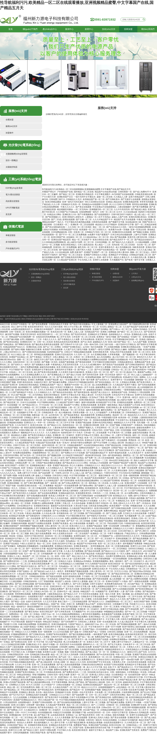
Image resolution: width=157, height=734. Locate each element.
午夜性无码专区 (111, 473)
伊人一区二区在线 (108, 624)
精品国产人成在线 (63, 581)
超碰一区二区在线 (104, 197)
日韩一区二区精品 (32, 614)
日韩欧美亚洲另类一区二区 (134, 445)
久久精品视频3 (15, 581)
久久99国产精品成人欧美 (127, 680)
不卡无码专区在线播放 (88, 594)
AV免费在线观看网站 (22, 453)
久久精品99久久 (31, 710)
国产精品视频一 (10, 460)
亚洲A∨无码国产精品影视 (14, 682)
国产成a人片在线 (73, 375)
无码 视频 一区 (143, 422)
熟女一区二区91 (44, 543)
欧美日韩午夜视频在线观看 (134, 707)
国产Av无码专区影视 (105, 654)
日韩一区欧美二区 (76, 232)
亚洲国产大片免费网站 (74, 488)
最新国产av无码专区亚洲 (61, 506)
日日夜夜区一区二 (61, 224)
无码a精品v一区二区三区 (77, 541)
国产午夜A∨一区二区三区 (120, 329)
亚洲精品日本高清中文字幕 (60, 725)
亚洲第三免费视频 (108, 332)
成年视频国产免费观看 (132, 543)
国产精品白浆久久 (30, 405)
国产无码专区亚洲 (90, 375)
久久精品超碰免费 (83, 569)
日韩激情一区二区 (102, 470)
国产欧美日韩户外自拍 (140, 478)
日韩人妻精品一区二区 (62, 357)
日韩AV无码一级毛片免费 (58, 674)
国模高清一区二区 (117, 647)
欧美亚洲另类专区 (36, 327)
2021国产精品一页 (135, 584)
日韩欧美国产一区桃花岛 (132, 425)
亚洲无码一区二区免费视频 (65, 247)
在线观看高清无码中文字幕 (47, 609)
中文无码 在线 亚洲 (91, 707)
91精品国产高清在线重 (46, 443)
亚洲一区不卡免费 (113, 627)
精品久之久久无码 (78, 662)
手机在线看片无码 (115, 523)
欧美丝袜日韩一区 (77, 390)
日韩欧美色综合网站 (112, 390)
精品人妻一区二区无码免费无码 (21, 687)
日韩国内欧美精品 (55, 488)
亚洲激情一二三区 (19, 617)
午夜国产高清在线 (8, 639)
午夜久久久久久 (67, 207)
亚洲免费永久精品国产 (118, 324)
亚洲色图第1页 (43, 624)
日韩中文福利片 (96, 584)
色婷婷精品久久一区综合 (119, 334)
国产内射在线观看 (100, 579)
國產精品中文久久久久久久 (32, 432)
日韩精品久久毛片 (74, 199)
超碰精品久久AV (100, 342)
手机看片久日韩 (10, 624)
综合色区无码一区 (27, 531)
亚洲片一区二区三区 (79, 674)
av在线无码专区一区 (96, 712)
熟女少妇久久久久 (80, 556)
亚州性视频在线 (97, 546)
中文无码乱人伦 (85, 260)
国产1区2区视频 (72, 649)
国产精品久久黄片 (31, 730)
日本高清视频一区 (103, 242)
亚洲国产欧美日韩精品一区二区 (28, 672)
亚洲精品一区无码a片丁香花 (92, 397)
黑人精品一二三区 (102, 245)
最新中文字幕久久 (97, 730)
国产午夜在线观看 (15, 478)
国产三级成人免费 (114, 513)
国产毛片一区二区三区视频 (78, 521)
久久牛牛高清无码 (122, 209)
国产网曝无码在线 (23, 344)
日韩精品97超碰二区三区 (140, 255)
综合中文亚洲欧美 (106, 450)
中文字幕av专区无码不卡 (140, 359)
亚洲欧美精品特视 (130, 202)
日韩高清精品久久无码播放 (137, 649)
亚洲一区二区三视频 (20, 533)
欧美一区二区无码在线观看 (96, 438)
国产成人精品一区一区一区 (97, 652)
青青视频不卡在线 (23, 667)
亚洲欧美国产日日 (65, 197)
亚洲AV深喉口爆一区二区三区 (32, 430)
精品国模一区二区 (62, 639)
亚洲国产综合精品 (11, 543)
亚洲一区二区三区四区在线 (124, 387)
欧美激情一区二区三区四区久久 (93, 229)
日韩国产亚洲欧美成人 (72, 347)
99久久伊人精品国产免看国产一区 (88, 677)
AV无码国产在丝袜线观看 (123, 194)
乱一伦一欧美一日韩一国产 (59, 556)
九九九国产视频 (140, 342)
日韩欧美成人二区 (134, 725)
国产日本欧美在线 (63, 611)
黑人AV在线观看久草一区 (74, 642)
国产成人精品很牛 (86, 367)
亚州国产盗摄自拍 (40, 589)
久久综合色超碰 (78, 503)
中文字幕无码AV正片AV (134, 488)
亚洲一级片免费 (87, 380)
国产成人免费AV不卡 (142, 192)
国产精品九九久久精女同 (123, 242)
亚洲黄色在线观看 (125, 402)
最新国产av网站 (144, 372)
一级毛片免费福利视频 (29, 367)
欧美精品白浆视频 (94, 722)
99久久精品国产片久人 (146, 511)
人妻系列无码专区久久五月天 (127, 536)
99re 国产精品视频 (118, 237)
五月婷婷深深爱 (16, 417)
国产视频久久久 (14, 629)
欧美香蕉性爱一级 (139, 553)
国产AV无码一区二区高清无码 (33, 455)
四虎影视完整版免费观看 (131, 541)
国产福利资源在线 (81, 392)
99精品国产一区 (87, 591)
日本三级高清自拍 (85, 245)
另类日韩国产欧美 (38, 732)
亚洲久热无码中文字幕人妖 (64, 543)
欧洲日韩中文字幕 (53, 627)
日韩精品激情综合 (125, 362)
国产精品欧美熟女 (71, 415)
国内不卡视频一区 (51, 644)
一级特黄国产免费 (99, 634)
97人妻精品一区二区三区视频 (33, 407)
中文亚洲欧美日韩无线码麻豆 (13, 496)
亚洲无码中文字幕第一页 (65, 369)
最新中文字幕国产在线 (80, 498)
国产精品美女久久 (125, 667)
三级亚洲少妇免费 (84, 647)
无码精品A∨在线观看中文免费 (95, 204)
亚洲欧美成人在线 (34, 347)
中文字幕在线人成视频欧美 (90, 606)
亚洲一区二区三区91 (142, 352)
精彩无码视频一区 (120, 715)
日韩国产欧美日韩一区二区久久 (19, 470)
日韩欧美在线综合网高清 (92, 664)
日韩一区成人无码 (61, 617)
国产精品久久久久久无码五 (17, 450)
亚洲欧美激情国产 (11, 526)
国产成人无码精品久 (94, 473)
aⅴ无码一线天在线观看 (93, 347)
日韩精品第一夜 (78, 667)
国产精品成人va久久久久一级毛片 (49, 571)
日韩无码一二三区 (100, 493)
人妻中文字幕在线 (123, 435)
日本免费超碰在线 (59, 232)
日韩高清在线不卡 (34, 498)
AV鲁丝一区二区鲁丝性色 (84, 357)
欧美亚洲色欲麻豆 (122, 518)
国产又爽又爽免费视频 (34, 483)
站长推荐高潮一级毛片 (138, 674)
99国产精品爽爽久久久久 (143, 430)
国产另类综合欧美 (76, 619)
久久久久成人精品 (144, 250)
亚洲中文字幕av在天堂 (71, 395)
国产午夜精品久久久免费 (68, 339)
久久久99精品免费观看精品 (68, 614)
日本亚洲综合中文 (25, 506)
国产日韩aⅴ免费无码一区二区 (74, 483)
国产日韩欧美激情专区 (135, 364)
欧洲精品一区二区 (98, 533)
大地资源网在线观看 (130, 692)
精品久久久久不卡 (89, 687)
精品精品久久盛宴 (19, 435)
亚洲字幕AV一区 (65, 677)
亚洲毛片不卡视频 (133, 702)
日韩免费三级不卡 (57, 199)
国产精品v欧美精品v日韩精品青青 (76, 430)
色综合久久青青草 (25, 722)
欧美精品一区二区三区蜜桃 (85, 450)
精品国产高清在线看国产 (95, 478)
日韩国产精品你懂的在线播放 (48, 463)
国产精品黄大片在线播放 (87, 501)
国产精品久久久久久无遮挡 (113, 551)
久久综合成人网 (48, 513)
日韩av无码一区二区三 (111, 707)
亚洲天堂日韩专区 (28, 334)
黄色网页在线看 (10, 387)
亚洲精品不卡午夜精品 (118, 255)
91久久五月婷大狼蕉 (54, 327)
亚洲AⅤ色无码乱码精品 (102, 422)
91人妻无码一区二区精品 (118, 478)
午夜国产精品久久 (76, 624)
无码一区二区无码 (114, 682)
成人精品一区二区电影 (21, 503)
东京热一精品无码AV (45, 692)
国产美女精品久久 (65, 553)
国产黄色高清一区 (77, 511)
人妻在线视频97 (124, 207)
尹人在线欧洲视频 (112, 347)
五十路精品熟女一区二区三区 (74, 627)
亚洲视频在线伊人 (19, 596)
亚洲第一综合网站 (127, 250)
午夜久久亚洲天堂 (28, 543)
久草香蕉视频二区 (116, 412)
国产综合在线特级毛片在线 (137, 564)
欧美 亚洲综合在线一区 (67, 367)
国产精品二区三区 (67, 194)
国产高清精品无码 (103, 697)
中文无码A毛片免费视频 (129, 473)
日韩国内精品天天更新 (58, 324)
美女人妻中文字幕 (19, 327)
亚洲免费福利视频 (93, 377)
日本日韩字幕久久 (126, 531)
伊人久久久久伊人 (34, 727)
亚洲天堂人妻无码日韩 (137, 237)
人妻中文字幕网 (140, 234)
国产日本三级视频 (81, 584)
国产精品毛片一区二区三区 (21, 591)
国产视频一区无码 (49, 362)
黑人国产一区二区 (130, 617)
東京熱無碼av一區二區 (23, 720)
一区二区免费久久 (64, 584)
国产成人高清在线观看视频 (68, 664)
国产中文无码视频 (102, 369)
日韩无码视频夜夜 (87, 654)
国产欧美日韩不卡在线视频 (56, 697)
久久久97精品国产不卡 (103, 219)
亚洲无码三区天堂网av (40, 538)
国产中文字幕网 (100, 443)
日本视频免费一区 (49, 553)
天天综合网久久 (50, 629)
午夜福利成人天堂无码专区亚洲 (65, 364)
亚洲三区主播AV (18, 705)
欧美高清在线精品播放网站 (87, 480)
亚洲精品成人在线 (139, 334)
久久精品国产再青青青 (55, 705)
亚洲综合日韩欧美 (146, 657)
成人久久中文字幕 (94, 667)
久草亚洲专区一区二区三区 (106, 427)
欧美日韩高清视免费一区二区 (44, 564)
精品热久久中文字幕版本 (106, 224)
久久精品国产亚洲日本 (67, 260)
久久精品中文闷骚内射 (128, 720)
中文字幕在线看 (18, 622)
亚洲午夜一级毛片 (130, 397)
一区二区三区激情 (115, 516)
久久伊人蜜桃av (28, 609)
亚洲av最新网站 (135, 559)
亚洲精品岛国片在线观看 (37, 695)
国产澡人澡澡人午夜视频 (74, 720)
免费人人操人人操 (75, 332)
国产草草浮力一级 (79, 639)
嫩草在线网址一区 (109, 410)
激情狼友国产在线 (119, 392)
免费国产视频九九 (86, 427)
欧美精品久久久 (120, 496)
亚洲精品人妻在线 (27, 692)
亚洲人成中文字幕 (55, 551)
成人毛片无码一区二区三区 (124, 357)
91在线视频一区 (14, 405)
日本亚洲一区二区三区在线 (83, 337)
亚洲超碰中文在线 (63, 692)
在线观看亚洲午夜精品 (17, 380)
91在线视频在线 (45, 712)
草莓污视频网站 (39, 674)
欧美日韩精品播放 (53, 202)
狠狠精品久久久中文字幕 (125, 422)
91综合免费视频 (66, 470)
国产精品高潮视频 (140, 538)
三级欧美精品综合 (55, 594)
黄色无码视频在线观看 (72, 707)
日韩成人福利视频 (137, 498)
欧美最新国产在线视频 (111, 614)
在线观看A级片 (24, 702)
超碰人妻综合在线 (127, 427)
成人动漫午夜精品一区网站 (32, 627)
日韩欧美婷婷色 (30, 581)
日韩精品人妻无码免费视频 (23, 680)
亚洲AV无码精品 (140, 329)
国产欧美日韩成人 (97, 556)
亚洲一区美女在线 (138, 229)
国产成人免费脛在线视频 (137, 579)
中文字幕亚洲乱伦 (60, 531)
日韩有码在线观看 (99, 222)
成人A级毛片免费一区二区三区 (80, 242)
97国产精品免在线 (113, 445)
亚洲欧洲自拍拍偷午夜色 (54, 599)
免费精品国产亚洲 (142, 362)
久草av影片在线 (80, 506)
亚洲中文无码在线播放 (144, 395)
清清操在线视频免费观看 (103, 420)
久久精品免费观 (61, 390)
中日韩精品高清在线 (52, 672)
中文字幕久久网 (112, 619)
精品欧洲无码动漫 (93, 455)
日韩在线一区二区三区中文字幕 (60, 422)
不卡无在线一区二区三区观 (51, 405)
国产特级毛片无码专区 (97, 516)
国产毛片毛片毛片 (17, 695)
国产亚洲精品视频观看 (127, 624)
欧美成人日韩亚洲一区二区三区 (62, 496)
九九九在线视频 (20, 697)
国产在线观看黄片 (102, 214)
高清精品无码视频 (8, 518)
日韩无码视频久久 (147, 493)
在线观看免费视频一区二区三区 (14, 576)
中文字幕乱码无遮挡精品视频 (77, 222)
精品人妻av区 (88, 395)
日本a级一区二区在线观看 (95, 432)
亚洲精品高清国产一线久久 (51, 385)
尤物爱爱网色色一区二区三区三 (46, 453)
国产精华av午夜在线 (143, 485)
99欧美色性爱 (138, 247)
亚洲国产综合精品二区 (19, 357)
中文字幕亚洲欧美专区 (76, 516)
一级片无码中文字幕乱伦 (84, 197)
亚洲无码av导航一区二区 (26, 390)
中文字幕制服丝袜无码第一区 (125, 339)
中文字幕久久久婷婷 (127, 586)
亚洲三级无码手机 (49, 657)
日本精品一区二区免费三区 (54, 727)
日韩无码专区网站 (11, 455)
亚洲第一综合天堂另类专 (82, 692)
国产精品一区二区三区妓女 (71, 255)
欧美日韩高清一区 (116, 564)
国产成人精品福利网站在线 (38, 682)
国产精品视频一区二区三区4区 (103, 531)
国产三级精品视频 (34, 677)
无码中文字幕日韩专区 (34, 536)
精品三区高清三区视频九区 (61, 387)
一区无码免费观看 (119, 559)
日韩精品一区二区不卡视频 (41, 669)
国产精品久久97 (71, 594)
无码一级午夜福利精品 (112, 455)
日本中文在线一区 (140, 508)
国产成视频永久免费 (40, 364)
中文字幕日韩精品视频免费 (21, 501)
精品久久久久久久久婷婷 (31, 619)
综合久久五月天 (80, 657)
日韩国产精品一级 (119, 448)
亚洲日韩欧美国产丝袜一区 (80, 420)
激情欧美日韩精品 (46, 397)
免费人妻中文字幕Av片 (138, 496)
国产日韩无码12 (7, 397)
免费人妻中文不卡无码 (27, 473)
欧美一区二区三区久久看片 (110, 543)
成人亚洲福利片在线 (139, 594)
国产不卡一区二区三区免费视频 (72, 234)
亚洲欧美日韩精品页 (84, 194)
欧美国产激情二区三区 (132, 614)
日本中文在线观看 (28, 402)
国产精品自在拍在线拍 (62, 392)
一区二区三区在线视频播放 (144, 637)
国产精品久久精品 (72, 596)
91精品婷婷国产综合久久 (14, 347)
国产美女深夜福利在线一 (56, 227)
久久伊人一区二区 (107, 501)
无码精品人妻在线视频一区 (69, 629)
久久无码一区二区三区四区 (80, 227)
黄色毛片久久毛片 (145, 357)
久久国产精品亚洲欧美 (76, 722)
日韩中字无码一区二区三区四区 (27, 445)
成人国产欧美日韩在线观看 (45, 372)
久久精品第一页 (148, 606)
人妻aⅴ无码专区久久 (12, 352)
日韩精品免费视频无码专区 (112, 710)
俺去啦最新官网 (87, 415)
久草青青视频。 (115, 354)
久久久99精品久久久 (43, 392)
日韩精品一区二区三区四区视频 (17, 415)
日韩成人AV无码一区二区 (45, 591)
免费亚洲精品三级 (120, 697)
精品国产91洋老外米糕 (87, 543)
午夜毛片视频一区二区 (73, 478)
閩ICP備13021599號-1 (62, 319)
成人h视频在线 (65, 412)
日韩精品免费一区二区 (25, 463)
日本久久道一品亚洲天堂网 (73, 559)
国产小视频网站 (146, 465)
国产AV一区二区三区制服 (136, 611)
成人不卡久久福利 (56, 541)
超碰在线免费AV (144, 427)
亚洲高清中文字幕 (126, 224)
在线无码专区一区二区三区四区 (27, 362)
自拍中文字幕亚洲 (34, 480)
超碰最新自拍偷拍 (94, 390)
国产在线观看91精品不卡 (97, 453)
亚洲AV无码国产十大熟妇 (117, 581)
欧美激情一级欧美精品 (107, 405)
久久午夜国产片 (48, 685)
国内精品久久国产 (143, 528)
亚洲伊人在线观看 (100, 260)
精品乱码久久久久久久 (137, 415)
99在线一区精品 (16, 536)
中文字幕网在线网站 (46, 402)
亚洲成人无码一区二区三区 (97, 372)
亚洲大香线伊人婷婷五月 (73, 217)
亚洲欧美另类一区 (117, 438)
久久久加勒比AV (53, 432)
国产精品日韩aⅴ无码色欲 (140, 571)
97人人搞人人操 (77, 473)
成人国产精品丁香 (41, 715)
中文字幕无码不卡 (96, 627)
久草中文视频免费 (41, 508)
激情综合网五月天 (17, 498)
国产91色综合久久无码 (116, 227)
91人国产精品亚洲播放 (57, 407)
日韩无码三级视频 (115, 632)
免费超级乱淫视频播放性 (28, 546)
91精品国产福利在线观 (105, 553)
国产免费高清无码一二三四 (15, 561)
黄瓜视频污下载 (79, 712)
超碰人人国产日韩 (119, 217)
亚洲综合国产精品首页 (61, 240)
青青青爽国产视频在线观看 (32, 526)
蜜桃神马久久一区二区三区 (95, 644)
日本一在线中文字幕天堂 (117, 712)
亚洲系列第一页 (87, 589)
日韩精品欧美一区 (49, 412)
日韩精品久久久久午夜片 (123, 528)
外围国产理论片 (49, 192)
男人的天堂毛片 (131, 465)
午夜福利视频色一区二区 (28, 521)
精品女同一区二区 (112, 685)
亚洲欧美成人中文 (34, 644)
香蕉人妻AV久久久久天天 (124, 503)
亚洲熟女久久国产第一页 (59, 667)
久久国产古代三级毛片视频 (75, 349)
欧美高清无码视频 (131, 407)
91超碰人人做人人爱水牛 (16, 599)
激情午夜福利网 (88, 402)
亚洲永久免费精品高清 (10, 609)
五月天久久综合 (121, 571)
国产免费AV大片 (134, 599)
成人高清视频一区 (117, 579)
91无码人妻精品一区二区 (111, 327)
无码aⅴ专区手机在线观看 (121, 352)
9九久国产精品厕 (18, 395)
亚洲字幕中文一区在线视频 (122, 380)
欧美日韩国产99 (58, 237)
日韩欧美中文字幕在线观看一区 (94, 596)
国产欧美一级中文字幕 (134, 260)
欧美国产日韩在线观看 (53, 349)
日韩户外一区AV (31, 579)
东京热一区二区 (144, 245)
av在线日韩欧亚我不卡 (94, 619)
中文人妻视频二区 (99, 324)
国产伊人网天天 (142, 531)
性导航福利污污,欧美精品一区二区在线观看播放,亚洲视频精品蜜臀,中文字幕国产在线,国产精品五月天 (86, 189)
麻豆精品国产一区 (36, 438)
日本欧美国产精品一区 (17, 725)
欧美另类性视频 (133, 438)
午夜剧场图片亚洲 (109, 417)
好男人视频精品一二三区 (31, 339)
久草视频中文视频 (34, 652)
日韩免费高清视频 (83, 579)
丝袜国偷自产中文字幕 (138, 639)
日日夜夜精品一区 (119, 674)
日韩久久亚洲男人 (19, 438)
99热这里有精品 (24, 674)
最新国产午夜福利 (34, 622)
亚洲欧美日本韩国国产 (44, 329)
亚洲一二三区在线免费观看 (12, 611)
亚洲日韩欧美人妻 (114, 407)
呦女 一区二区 (99, 227)
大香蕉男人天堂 (118, 662)
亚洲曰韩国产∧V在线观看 (135, 483)
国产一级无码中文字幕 (36, 548)
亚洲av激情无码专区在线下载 (97, 727)
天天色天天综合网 (103, 395)
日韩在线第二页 (35, 599)
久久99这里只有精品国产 (73, 455)
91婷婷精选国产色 (55, 352)
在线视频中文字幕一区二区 (29, 412)
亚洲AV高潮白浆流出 (138, 217)
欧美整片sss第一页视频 (119, 229)
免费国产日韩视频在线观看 (56, 438)
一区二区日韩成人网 (28, 717)
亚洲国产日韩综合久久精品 (95, 255)
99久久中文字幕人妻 (73, 327)
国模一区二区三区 (25, 359)
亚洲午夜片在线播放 (39, 541)
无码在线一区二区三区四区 (124, 245)
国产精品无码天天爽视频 (133, 629)
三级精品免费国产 (56, 589)
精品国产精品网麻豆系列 (57, 548)
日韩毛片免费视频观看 (130, 619)
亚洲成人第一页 (116, 493)
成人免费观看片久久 (86, 659)
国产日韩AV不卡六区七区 (72, 344)
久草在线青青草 (10, 702)
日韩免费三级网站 (67, 647)
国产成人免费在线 (17, 677)
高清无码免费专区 (8, 722)
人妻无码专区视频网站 (91, 614)
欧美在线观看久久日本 (81, 460)
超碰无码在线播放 (47, 367)
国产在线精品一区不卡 (19, 541)
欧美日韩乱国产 (47, 611)
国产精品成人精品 (139, 209)
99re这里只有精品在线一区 (121, 460)
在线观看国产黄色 (17, 727)
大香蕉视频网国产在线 (13, 553)
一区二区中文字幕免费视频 (98, 559)
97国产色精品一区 (25, 571)
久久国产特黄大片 (104, 490)
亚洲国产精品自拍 (60, 465)
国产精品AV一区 (77, 690)
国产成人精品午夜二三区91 (40, 617)
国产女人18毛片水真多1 (79, 669)
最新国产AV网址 (42, 460)
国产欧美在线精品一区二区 (49, 707)
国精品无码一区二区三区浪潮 (114, 690)
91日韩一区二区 (50, 677)
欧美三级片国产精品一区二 (120, 342)
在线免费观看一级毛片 (89, 212)
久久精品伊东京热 (23, 377)
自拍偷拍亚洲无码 (125, 485)
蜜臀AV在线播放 (61, 669)
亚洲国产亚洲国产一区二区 (96, 252)
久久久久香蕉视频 (62, 717)
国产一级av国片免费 (130, 659)
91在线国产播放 (71, 448)
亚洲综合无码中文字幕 (64, 359)
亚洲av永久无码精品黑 (139, 712)
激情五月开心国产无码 (44, 359)
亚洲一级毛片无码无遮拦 (73, 202)
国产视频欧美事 (54, 455)
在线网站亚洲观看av (118, 639)
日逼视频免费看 (46, 546)
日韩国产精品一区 (66, 579)
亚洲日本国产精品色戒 (84, 553)
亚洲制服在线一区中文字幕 (21, 715)
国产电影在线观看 (54, 576)
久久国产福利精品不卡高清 (21, 392)
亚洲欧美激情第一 (81, 546)
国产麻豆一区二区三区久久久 (130, 332)
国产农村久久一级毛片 (21, 364)
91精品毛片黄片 (41, 382)
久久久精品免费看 (11, 407)
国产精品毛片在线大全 (27, 566)
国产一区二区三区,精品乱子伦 (123, 372)
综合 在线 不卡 (109, 667)
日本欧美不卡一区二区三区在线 (136, 644)
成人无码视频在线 (123, 247)
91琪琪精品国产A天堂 (68, 229)
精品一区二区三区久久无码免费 (64, 654)
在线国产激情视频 (66, 362)
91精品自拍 (33, 490)
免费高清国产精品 (102, 637)
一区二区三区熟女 (62, 334)
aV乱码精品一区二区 (125, 687)
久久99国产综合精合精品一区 (106, 250)
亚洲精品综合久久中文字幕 (125, 657)
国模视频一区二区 (143, 380)
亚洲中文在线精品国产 (139, 715)
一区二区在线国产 (81, 533)
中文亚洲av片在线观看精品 (104, 207)
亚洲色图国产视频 (93, 690)
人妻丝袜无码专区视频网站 (65, 427)
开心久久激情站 (76, 465)
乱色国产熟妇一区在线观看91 (95, 629)
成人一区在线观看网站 (69, 380)
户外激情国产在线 (65, 192)
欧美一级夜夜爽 (45, 632)
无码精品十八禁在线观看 (139, 392)
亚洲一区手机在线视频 (140, 501)
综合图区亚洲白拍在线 (27, 485)
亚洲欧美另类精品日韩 (144, 574)
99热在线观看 (115, 629)
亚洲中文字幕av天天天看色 (87, 435)
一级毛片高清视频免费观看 (139, 227)
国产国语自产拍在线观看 (113, 364)
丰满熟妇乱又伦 (122, 501)
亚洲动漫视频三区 (123, 538)
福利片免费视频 (93, 410)
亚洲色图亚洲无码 (83, 493)
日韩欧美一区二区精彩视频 (118, 705)
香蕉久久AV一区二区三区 (35, 400)
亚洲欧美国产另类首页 (129, 730)
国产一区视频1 (139, 410)
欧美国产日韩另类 (101, 647)
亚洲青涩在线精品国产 (93, 685)
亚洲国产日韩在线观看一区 (44, 702)
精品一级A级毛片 (18, 606)
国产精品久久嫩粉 (119, 349)
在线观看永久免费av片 (10, 432)
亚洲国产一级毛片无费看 (99, 349)
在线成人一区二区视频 (43, 639)
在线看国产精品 (76, 438)
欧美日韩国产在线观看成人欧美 (48, 720)
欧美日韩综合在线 (100, 240)
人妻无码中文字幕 (87, 490)
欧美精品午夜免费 (17, 516)
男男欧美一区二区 (91, 327)
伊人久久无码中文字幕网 (120, 204)
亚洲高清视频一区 (15, 483)
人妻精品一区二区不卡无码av (98, 217)
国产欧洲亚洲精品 (38, 551)
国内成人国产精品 (76, 682)
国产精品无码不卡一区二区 (121, 240)
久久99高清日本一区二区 (135, 722)
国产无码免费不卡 (69, 622)
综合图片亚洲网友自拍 (115, 556)
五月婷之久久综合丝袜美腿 (134, 513)
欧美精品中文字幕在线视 (135, 664)
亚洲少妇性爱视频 (68, 609)
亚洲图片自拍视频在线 (118, 359)
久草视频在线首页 (36, 697)
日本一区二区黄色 (112, 606)
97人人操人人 (90, 257)
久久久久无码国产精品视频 (103, 669)
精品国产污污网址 (72, 405)
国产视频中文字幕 (116, 222)
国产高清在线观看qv (31, 458)
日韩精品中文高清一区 (71, 204)
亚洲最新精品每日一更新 (40, 465)
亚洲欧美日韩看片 (26, 460)
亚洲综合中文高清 (92, 440)
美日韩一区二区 (120, 490)
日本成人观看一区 (61, 662)
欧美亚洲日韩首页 (80, 730)
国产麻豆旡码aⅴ (32, 611)
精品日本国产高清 (51, 440)
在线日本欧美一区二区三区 (81, 548)
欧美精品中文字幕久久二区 (17, 538)
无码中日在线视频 (62, 329)
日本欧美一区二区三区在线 (12, 513)
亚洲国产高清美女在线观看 (144, 654)
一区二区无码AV (81, 209)
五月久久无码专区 (46, 390)
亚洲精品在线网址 (103, 415)
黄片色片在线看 (72, 589)
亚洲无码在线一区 (55, 478)
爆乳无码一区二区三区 (87, 247)
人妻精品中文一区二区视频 (144, 642)
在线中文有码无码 (34, 601)
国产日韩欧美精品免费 (121, 508)
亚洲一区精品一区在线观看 (33, 468)
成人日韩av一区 (107, 435)
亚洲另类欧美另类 (100, 352)
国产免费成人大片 (15, 710)
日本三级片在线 (106, 344)
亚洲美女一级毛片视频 (106, 337)
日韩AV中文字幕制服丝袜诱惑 (81, 382)
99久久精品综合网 (94, 511)
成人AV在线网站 (104, 357)
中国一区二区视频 (123, 654)
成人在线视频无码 (145, 387)
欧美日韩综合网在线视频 (22, 508)
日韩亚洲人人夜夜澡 (87, 622)
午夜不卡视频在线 (115, 533)
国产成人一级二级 (86, 637)
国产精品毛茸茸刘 (86, 715)
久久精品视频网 (142, 242)
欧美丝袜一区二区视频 (128, 417)
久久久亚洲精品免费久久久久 (33, 375)
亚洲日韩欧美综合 (87, 400)
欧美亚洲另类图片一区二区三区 (21, 410)
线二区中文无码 (64, 337)
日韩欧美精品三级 (92, 417)
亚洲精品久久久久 (118, 652)
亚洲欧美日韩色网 (91, 425)
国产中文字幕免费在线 (112, 377)
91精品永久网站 (54, 214)
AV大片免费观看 (41, 649)
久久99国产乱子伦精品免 (67, 212)
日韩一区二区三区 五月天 (111, 212)
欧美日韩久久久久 (77, 526)
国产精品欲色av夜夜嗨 (46, 528)
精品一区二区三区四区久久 (78, 705)
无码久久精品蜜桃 (136, 470)
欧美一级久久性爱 (107, 594)
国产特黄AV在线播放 (66, 528)
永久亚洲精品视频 (99, 354)
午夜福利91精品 (22, 604)
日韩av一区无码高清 (48, 579)
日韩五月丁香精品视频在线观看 (78, 352)
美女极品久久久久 (133, 443)
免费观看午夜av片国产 (86, 604)
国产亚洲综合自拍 (19, 642)
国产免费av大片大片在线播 (73, 453)
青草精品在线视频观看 (44, 354)
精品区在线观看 (16, 579)
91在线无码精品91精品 (94, 445)
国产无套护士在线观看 (130, 199)
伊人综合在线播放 (95, 611)
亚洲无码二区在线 (103, 339)
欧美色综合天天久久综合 (97, 700)
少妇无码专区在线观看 (136, 662)
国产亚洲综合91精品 (75, 458)
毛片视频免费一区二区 (134, 516)
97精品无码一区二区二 (131, 606)
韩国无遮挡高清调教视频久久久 (37, 427)
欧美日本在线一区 (38, 425)
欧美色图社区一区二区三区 (100, 657)
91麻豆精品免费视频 (54, 596)
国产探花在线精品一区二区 (107, 382)
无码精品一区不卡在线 (84, 387)
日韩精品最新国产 (75, 445)
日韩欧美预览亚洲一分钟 (18, 654)
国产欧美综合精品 (11, 342)
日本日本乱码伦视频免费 (121, 234)
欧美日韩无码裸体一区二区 (43, 377)
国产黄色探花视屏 (83, 362)
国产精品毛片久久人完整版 (37, 637)
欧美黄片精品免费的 (78, 617)
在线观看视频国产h (106, 687)
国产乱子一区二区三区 (101, 498)
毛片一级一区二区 (32, 553)
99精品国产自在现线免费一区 (22, 337)
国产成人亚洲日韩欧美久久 (55, 619)
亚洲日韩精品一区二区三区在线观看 (105, 617)
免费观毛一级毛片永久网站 (66, 397)
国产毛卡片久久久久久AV (53, 518)
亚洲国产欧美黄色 (60, 523)
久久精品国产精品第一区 (109, 468)
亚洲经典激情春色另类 (83, 470)
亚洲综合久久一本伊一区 (35, 422)
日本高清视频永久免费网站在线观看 (91, 359)
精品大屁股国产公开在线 (129, 405)
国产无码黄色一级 (15, 427)
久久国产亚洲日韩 (52, 606)
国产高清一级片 (71, 400)
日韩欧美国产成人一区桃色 (94, 632)
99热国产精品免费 (117, 596)
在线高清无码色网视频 (46, 337)
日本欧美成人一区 (118, 576)
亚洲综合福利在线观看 (79, 531)
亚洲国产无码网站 (100, 329)
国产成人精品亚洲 (44, 662)
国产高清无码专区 (79, 334)
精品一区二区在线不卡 (82, 240)
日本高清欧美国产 (100, 599)
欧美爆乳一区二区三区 (96, 523)
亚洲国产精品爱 (52, 380)
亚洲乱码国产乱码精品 (98, 725)
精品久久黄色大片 (122, 257)
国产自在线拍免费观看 (47, 493)
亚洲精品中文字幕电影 (98, 334)
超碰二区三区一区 (96, 581)
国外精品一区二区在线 (83, 192)
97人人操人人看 (138, 450)
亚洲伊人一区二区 (136, 448)
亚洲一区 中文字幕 (36, 642)
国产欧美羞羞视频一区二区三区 (70, 377)
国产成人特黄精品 (60, 511)
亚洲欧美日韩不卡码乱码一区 (99, 503)
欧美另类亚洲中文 (45, 334)
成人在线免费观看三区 (102, 385)
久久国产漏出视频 (11, 339)
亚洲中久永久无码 (138, 546)
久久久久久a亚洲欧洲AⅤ (90, 364)
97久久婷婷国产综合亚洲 (96, 564)
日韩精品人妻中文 (32, 417)
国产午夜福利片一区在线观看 (114, 440)
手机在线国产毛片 (43, 531)
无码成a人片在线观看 (98, 463)
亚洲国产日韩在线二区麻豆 (45, 470)
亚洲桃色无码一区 (28, 342)
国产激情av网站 (86, 485)
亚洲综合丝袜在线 (92, 680)
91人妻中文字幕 (58, 722)
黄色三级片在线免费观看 (40, 533)
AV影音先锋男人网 (26, 475)
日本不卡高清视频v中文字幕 (82, 697)
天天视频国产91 (117, 260)
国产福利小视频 (18, 349)
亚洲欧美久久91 (69, 214)
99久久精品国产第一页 (48, 700)
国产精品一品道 (18, 601)
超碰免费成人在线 (103, 387)
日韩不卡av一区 (48, 614)
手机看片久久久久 (137, 604)
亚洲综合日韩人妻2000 (119, 252)
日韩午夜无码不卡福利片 (122, 214)
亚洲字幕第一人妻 (116, 591)
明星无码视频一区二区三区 (82, 538)
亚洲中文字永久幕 (40, 667)
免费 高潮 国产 (76, 252)
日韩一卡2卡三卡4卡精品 (26, 712)
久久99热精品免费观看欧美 (54, 242)
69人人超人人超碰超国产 (142, 375)
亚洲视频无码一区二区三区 (101, 209)
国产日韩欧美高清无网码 (72, 257)
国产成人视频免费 (46, 659)
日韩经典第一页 (125, 192)
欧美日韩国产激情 (142, 601)
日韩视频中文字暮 (120, 604)
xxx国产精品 (150, 516)
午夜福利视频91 (37, 450)
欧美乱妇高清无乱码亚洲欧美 (66, 342)
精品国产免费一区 (127, 511)
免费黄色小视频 (135, 349)
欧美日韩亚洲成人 (69, 245)
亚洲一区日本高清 (107, 375)
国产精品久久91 (54, 425)
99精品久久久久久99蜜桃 (26, 632)
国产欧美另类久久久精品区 (25, 493)
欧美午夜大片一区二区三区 (19, 564)
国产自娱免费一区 (46, 473)
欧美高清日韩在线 (53, 559)
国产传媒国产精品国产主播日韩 (123, 463)
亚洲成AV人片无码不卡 (46, 680)
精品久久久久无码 (117, 599)
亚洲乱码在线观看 (88, 405)
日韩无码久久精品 (119, 367)
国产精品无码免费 (92, 551)
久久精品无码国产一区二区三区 (66, 687)
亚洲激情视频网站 (100, 561)
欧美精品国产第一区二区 (94, 199)
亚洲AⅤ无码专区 (104, 604)
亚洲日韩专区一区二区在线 (61, 586)
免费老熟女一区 (16, 614)
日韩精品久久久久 (92, 465)
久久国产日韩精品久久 (138, 490)
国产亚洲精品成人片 (56, 375)
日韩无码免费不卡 (55, 400)
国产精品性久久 (124, 410)
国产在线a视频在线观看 (37, 496)
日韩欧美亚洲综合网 (144, 194)
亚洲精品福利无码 (66, 493)
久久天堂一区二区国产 (19, 551)
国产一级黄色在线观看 (139, 581)
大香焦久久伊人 (133, 647)
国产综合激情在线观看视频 (69, 702)
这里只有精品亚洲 (120, 498)
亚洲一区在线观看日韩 (106, 622)
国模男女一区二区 (131, 455)
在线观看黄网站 (98, 407)
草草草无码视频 (146, 202)
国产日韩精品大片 (17, 637)
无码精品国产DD (92, 332)
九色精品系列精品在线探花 (91, 649)
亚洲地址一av (72, 715)
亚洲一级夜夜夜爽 (131, 475)
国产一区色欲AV (144, 503)
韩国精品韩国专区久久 (114, 649)
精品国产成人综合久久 (100, 392)
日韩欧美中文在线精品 (139, 669)
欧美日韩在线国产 (102, 508)
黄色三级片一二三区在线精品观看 (72, 601)
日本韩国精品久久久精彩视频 (71, 564)
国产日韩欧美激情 (85, 496)
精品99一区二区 (120, 415)
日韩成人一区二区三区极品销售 (32, 488)
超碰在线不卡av (92, 624)
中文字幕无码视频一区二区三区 (83, 475)
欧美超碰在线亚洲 (137, 420)
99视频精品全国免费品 (114, 611)
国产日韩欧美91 (113, 199)
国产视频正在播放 (141, 232)
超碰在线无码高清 (131, 682)
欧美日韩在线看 (32, 647)
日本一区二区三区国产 (99, 695)
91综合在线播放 (110, 720)
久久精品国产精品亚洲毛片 (81, 508)
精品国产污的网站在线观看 (39, 523)
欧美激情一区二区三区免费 (132, 685)
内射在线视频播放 (25, 639)
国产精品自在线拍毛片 (144, 240)
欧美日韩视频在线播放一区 (37, 332)
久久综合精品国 (130, 212)
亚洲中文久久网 (15, 730)
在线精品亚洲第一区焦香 (31, 420)
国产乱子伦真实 (115, 644)
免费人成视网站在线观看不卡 (77, 518)
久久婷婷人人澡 (116, 483)
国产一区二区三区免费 (121, 637)
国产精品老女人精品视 (95, 682)
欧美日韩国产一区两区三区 (17, 465)
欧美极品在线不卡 (102, 548)
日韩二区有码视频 (123, 430)
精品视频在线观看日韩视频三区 (58, 450)
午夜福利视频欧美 (49, 569)
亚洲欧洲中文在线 (139, 705)
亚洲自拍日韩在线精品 (29, 385)
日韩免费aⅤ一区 (127, 526)
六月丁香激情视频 (46, 581)
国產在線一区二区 (40, 415)
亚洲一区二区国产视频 (110, 425)
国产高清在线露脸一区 (45, 584)
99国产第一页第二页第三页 (63, 604)
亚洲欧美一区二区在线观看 (82, 224)
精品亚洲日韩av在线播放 (22, 649)
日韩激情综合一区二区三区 (137, 569)
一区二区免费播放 (45, 485)
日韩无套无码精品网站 (98, 506)
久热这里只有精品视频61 (28, 574)
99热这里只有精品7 (51, 622)
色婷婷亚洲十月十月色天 (72, 432)
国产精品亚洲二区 (11, 402)
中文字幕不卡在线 (66, 569)
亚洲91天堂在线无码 (64, 354)
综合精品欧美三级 (133, 222)
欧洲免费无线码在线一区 (115, 584)
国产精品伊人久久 (96, 601)
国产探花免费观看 (40, 324)
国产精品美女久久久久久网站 (75, 463)
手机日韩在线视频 (28, 690)
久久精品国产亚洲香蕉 (110, 480)
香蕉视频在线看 (121, 521)
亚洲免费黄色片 (76, 417)
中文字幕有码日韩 (55, 448)
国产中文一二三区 (23, 511)
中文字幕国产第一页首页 (20, 369)
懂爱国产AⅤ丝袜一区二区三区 (77, 385)
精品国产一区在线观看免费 (66, 485)
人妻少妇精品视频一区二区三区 (54, 417)
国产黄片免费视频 (140, 207)
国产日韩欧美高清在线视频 (34, 352)
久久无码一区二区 (82, 354)
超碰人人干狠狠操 (43, 475)
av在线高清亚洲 (58, 715)
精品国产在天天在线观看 (124, 219)
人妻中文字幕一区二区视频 (93, 702)
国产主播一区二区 (84, 219)
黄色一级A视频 (123, 594)
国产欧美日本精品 (55, 732)
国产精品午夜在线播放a (80, 324)
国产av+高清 (86, 342)
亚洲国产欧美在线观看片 (57, 634)
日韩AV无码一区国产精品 (103, 430)
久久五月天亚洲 (50, 601)
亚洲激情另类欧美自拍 (38, 725)
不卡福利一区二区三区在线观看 (95, 576)
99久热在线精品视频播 (101, 528)
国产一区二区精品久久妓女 (60, 561)
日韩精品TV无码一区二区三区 (98, 232)
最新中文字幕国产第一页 (115, 677)
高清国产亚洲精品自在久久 (25, 700)
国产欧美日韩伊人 (144, 382)
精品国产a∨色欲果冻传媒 (106, 192)
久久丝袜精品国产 (51, 480)
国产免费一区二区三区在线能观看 (100, 458)
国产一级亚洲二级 (53, 483)
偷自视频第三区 (25, 387)
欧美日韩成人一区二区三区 (111, 488)
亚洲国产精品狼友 (94, 526)
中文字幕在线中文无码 (66, 574)
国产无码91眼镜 (67, 480)
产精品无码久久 (131, 533)
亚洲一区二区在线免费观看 (136, 632)
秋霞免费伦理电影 (17, 569)
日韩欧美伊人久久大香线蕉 (53, 516)
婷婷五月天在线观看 (60, 538)
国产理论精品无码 (45, 690)
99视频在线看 (136, 506)
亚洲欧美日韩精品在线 (130, 347)
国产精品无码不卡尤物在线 (25, 707)
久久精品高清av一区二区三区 (96, 237)
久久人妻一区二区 (17, 548)
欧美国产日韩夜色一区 (21, 324)
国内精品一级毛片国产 (60, 460)
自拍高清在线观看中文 (113, 722)
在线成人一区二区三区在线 (21, 372)
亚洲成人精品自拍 (114, 202)
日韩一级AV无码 (91, 344)
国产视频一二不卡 (113, 397)
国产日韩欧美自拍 (37, 634)
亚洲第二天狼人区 (62, 503)
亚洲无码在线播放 (11, 627)
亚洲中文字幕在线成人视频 (112, 609)
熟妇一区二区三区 (134, 695)
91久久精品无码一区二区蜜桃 (79, 599)
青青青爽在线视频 (23, 594)
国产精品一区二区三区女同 (52, 458)
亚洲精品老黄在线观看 (12, 528)
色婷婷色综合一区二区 (72, 425)
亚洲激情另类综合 (41, 506)
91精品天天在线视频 (62, 712)
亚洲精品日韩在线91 (64, 546)
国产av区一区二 (65, 657)
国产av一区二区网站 (52, 347)
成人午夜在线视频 (77, 523)
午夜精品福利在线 (132, 523)
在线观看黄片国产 (36, 596)
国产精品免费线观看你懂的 (55, 420)
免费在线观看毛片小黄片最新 (52, 521)
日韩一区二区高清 (45, 342)
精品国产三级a (112, 730)
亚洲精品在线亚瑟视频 (38, 561)
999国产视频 (147, 443)
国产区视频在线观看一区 (26, 397)
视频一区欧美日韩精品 (74, 652)
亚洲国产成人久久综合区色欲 (56, 498)
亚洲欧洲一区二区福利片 (63, 435)
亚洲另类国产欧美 (11, 440)
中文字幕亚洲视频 (59, 682)
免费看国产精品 (80, 725)
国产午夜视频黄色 (85, 214)
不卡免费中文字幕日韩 (121, 727)
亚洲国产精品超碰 (83, 422)
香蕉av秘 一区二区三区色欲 (73, 410)
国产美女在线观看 (83, 207)
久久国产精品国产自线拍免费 (135, 327)
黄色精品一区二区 (129, 480)
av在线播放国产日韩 (103, 496)
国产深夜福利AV (33, 516)
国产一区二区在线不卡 (105, 538)
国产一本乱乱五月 (134, 551)
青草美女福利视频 (140, 204)
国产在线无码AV (122, 450)
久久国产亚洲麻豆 (8, 546)
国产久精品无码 (83, 528)
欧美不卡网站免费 (48, 730)
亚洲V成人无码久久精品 (99, 674)
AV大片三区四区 (33, 685)
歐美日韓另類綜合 (52, 395)
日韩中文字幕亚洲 (15, 400)
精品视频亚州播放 (65, 209)
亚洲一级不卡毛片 (105, 257)
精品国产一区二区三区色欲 (34, 556)
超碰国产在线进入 (97, 541)
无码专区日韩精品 (136, 548)
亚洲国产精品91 (53, 430)
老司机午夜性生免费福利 (81, 443)
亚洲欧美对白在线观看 (122, 232)
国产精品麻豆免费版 (58, 382)
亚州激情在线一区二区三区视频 (70, 513)
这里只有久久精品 (84, 250)
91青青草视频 (122, 669)
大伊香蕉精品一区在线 (136, 672)
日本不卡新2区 (112, 541)
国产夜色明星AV (139, 369)
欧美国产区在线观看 (49, 647)
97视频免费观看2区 (19, 634)
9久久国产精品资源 (53, 642)
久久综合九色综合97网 (72, 710)
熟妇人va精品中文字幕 (143, 460)
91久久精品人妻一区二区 (22, 354)
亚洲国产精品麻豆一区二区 (120, 700)
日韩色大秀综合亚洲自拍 (102, 518)
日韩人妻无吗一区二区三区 (56, 526)
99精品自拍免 (150, 543)
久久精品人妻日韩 (116, 443)
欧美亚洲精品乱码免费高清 (141, 697)
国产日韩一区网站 (133, 591)
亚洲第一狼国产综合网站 (102, 521)
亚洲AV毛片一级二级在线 (68, 591)
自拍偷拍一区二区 (74, 237)
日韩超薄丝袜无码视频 (106, 400)
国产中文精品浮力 (42, 501)
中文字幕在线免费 (142, 667)
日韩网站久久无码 (17, 685)
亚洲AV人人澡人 (14, 556)
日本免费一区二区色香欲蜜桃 (107, 692)
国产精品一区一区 (73, 468)
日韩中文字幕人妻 (82, 586)
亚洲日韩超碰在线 (59, 624)
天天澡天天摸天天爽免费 (50, 490)
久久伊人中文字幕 (23, 664)
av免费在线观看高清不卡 (22, 329)
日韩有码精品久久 (133, 412)
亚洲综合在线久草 (100, 569)
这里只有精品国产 (136, 197)
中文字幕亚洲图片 (102, 194)
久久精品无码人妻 (138, 257)
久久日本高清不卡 (135, 453)
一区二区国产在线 (75, 727)
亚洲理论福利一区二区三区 (86, 536)
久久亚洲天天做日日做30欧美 (71, 372)
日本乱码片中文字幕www (123, 395)
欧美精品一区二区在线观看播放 (17, 589)
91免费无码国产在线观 (98, 639)
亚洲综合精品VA (56, 649)
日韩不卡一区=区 (41, 586)
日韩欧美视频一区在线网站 (29, 657)
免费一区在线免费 (129, 468)
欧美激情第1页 (91, 488)
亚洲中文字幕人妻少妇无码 (94, 566)
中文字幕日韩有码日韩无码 (72, 440)
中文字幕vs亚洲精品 (59, 508)
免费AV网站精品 (111, 511)
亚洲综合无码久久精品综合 (108, 659)
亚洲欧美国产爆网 (11, 420)
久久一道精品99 (103, 448)
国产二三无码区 (37, 559)
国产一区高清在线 (148, 609)
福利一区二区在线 (140, 435)
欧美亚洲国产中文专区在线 (99, 662)
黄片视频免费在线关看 (139, 324)
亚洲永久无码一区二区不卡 (98, 642)
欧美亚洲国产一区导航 (119, 506)
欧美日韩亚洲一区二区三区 (54, 445)
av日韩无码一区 (56, 415)
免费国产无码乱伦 (41, 387)
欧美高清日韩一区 (58, 332)
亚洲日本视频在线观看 (81, 329)
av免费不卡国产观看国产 (98, 234)
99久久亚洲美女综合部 (95, 202)
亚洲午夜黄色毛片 (106, 247)
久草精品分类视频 (128, 382)
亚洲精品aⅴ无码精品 (82, 561)
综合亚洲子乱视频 (136, 690)
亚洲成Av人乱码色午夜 (139, 521)
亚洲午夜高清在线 (25, 382)
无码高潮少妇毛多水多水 (98, 672)
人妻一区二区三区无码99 (79, 407)
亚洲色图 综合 (19, 480)
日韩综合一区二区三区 (121, 369)
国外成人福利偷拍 (70, 490)
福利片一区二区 (123, 375)
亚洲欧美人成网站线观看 (43, 503)
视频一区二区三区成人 (140, 252)
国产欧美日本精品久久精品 (39, 435)
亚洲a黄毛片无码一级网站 (134, 377)
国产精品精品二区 (12, 690)
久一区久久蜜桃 (123, 553)
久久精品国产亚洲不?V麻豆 (125, 385)
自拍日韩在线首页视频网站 (47, 410)
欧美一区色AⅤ (63, 443)
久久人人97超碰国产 (99, 412)
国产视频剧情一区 (130, 354)
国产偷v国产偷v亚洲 (137, 367)
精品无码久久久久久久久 (112, 465)
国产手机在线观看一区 (95, 513)
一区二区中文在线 (134, 596)
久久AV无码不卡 (22, 425)
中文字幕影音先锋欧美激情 (104, 362)
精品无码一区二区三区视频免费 (130, 458)
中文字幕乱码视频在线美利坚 (22, 662)
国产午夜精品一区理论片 (40, 357)
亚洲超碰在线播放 (15, 422)
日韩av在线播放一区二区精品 (69, 685)
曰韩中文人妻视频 (103, 367)
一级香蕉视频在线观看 (132, 390)
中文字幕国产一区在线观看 (119, 566)
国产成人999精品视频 (24, 584)
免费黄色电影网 (39, 594)
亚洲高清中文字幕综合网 (42, 369)
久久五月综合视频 (61, 632)
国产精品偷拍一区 (102, 574)
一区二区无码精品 (35, 395)
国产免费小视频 (10, 475)
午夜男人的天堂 (62, 473)
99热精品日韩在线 (11, 619)
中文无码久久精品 (117, 569)
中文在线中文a (122, 420)
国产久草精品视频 (103, 589)
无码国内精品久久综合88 (31, 440)
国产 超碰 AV (75, 632)
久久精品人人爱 (120, 197)
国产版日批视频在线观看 (80, 634)
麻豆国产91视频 (12, 334)
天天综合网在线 (87, 339)
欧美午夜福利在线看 (118, 453)
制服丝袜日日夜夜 (34, 349)
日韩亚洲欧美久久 (45, 717)
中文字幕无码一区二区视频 (119, 432)
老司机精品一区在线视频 (35, 478)
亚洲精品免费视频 (89, 468)
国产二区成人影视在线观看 (63, 219)
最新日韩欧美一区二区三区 (110, 475)
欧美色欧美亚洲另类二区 (136, 634)
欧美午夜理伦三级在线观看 (134, 627)
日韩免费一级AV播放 (35, 705)
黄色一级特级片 (116, 561)
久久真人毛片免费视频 (73, 551)
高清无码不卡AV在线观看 (71, 644)
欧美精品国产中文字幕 (106, 402)
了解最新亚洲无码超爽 (32, 629)
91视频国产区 (102, 591)
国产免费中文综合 (13, 458)
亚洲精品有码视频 (19, 523)
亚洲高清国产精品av (28, 659)
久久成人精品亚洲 (125, 622)
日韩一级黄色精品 (118, 672)
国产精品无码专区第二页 (122, 574)
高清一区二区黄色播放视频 (117, 546)
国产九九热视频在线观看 (123, 589)
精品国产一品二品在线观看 (29, 518)
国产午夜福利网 (132, 609)
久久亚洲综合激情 (119, 470)
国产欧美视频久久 (53, 217)
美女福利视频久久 (41, 722)
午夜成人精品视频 (144, 219)
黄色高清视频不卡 (35, 606)
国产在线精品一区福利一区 (129, 337)
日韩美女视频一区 (80, 412)
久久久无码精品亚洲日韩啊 (13, 644)
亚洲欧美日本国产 (48, 574)
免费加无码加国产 (38, 448)
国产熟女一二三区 (85, 369)
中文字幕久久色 (18, 652)
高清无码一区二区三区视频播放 (58, 536)
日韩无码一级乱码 (94, 720)
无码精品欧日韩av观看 (40, 654)
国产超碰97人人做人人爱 (105, 485)
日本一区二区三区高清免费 (21, 586)
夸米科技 (85, 319)
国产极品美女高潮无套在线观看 (45, 344)
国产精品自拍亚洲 (8, 521)
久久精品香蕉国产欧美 (25, 443)
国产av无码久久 (102, 380)
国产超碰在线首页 (67, 250)
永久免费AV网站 (131, 493)
